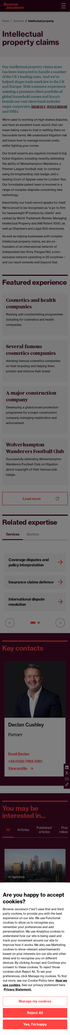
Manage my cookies (35, 1004)
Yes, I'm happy (35, 1027)
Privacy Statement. (18, 992)
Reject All (35, 1015)
